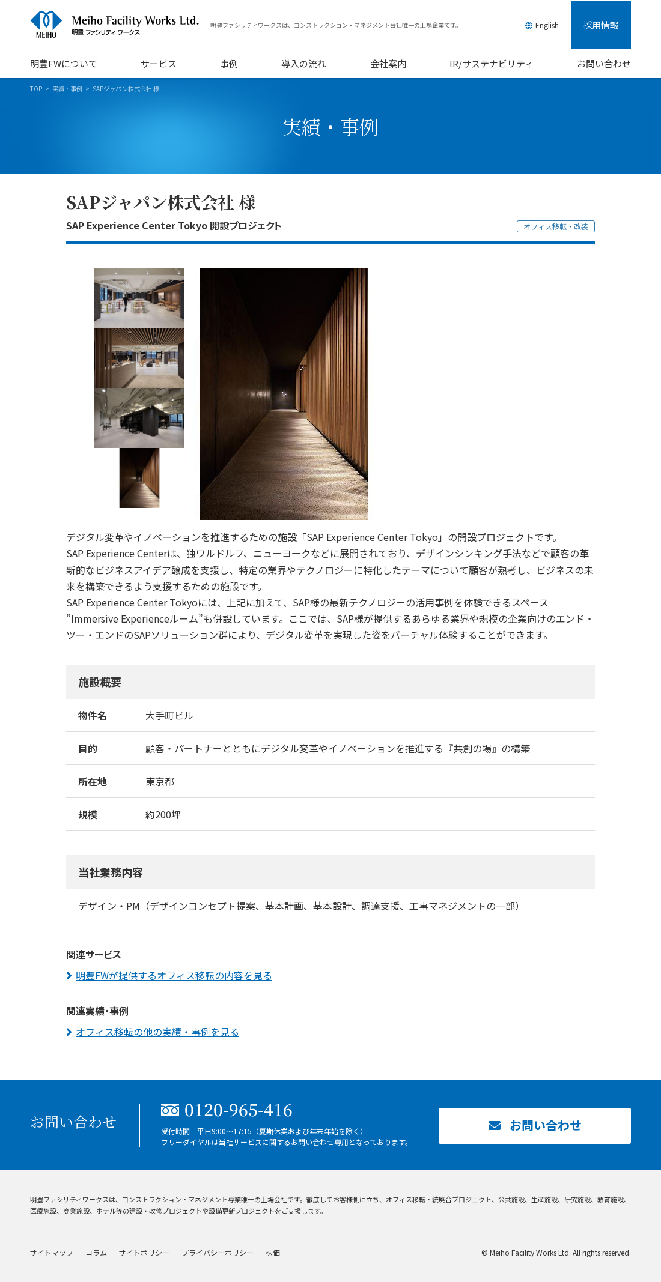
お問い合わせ (604, 63)
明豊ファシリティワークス (120, 25)
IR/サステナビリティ (491, 63)
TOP (36, 88)
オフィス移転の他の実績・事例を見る (157, 1031)
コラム (96, 1252)
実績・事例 (67, 88)
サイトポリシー (144, 1252)
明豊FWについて (63, 63)
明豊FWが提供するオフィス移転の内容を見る (174, 975)
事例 (229, 63)
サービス (159, 63)
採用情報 (601, 25)
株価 (273, 1252)
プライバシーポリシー (217, 1252)
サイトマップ (51, 1252)
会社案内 (388, 63)
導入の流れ (303, 63)
